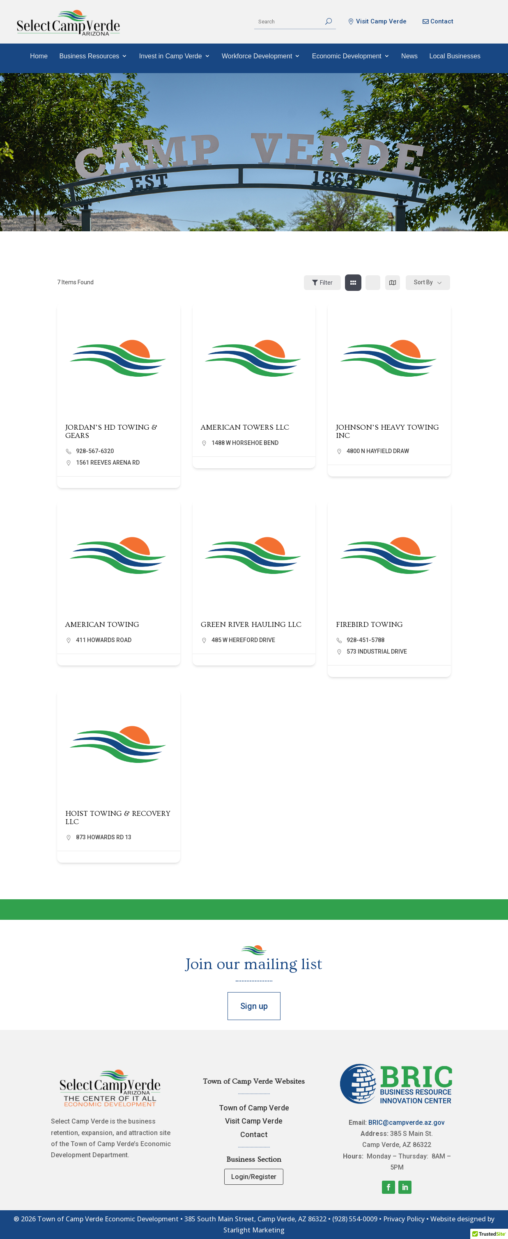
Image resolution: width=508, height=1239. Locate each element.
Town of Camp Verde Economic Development (108, 1218)
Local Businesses (455, 56)
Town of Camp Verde (254, 1107)
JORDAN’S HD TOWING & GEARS (111, 431)
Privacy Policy (404, 1218)
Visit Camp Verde (381, 21)
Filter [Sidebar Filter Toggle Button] (322, 282)
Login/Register (253, 1177)
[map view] (392, 282)
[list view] (373, 282)
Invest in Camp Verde (170, 56)
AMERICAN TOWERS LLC (245, 427)
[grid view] (353, 282)
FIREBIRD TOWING (369, 624)
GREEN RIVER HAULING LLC (251, 624)
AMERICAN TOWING (102, 624)
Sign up (254, 1006)
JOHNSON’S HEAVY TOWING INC (387, 431)
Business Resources (89, 56)
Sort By (423, 282)
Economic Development (347, 56)
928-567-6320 (95, 451)
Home (39, 56)
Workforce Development (257, 56)
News (409, 56)
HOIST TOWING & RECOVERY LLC (117, 817)
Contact (441, 21)
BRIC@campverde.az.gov (406, 1122)
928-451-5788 (365, 640)
